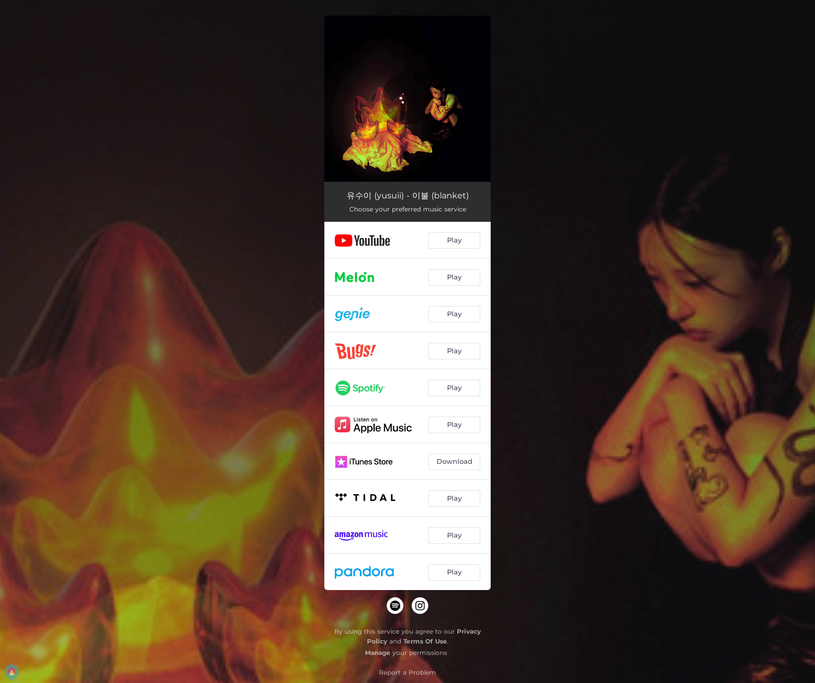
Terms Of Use (425, 641)
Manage (377, 653)
